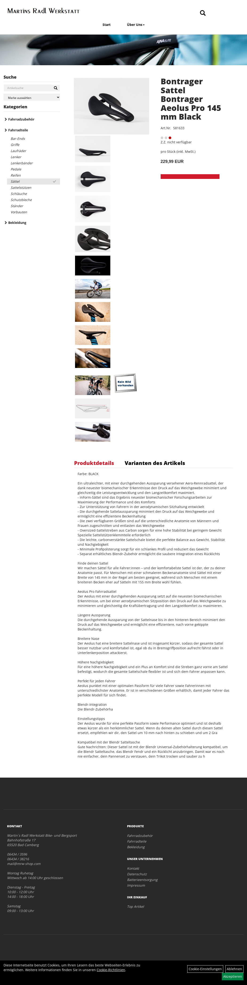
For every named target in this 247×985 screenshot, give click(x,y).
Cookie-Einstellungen (205, 969)
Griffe (15, 144)
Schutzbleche (21, 200)
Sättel (15, 181)
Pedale (16, 169)
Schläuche (19, 193)
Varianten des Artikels (155, 462)
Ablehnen (234, 969)
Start (107, 24)
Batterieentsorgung (142, 879)
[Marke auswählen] (32, 97)
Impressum (136, 885)
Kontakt (133, 868)
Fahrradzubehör (21, 119)
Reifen (16, 175)
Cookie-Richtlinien (111, 970)
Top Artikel (135, 906)
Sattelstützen (21, 187)
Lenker (16, 157)
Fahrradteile (18, 130)
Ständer (17, 206)
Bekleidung (17, 222)
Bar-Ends (18, 138)
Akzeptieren (232, 976)
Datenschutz (137, 874)
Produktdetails (94, 462)
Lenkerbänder (22, 163)
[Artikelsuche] (203, 13)
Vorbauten (19, 212)
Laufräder (18, 151)
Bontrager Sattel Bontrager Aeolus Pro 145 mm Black (191, 99)
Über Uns (136, 24)
